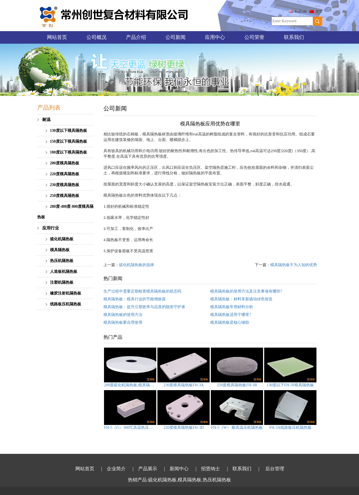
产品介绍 (136, 37)
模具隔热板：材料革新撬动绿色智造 (241, 299)
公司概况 (96, 37)
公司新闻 (175, 37)
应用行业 (50, 228)
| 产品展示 (145, 468)
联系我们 (294, 37)
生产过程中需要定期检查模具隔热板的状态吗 (142, 291)
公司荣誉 (254, 37)
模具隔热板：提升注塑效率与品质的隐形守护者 (144, 307)
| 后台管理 (271, 468)
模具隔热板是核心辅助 (229, 322)
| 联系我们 (239, 468)
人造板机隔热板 (63, 271)
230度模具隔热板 (64, 185)
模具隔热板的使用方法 (122, 315)
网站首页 (57, 37)
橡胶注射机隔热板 (65, 293)
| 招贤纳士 (207, 468)
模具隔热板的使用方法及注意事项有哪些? (246, 291)
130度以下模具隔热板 (68, 130)
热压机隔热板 (61, 261)
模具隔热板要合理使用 (122, 322)
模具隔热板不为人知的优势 (293, 265)
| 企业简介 (113, 468)
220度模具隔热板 (64, 174)
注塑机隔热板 (61, 282)
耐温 (46, 119)
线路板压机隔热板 (65, 304)
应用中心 (215, 37)
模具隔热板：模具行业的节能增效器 (134, 299)
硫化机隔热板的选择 (136, 265)
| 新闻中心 (176, 468)
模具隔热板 (60, 250)
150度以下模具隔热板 (68, 141)
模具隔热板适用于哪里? (230, 315)
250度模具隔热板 (64, 196)
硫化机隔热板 (61, 239)
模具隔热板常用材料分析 (231, 307)
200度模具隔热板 (64, 163)
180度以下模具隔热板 (68, 152)
